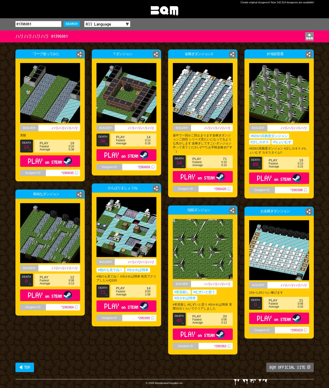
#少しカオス (260, 142)
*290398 (298, 190)
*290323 (299, 331)
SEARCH (72, 24)
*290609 (146, 167)
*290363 (222, 346)
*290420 (222, 189)
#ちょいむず (282, 142)
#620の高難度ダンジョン (269, 136)
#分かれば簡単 (138, 271)
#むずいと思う (204, 292)
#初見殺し (181, 292)
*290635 (71, 177)
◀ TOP (24, 367)
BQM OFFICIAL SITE (290, 367)
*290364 (69, 307)
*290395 (148, 323)
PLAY (50, 164)
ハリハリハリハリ (66, 129)
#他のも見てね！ (109, 271)
